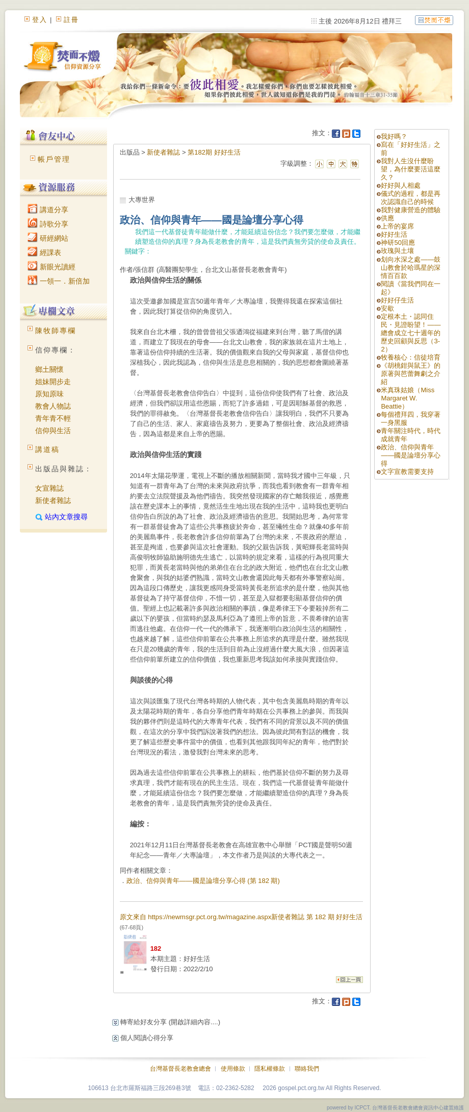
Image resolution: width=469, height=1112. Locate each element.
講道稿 (47, 449)
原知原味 (49, 394)
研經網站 (48, 238)
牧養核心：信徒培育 (410, 357)
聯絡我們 (307, 1068)
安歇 (387, 308)
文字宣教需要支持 (407, 471)
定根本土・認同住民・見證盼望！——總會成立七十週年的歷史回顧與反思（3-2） (410, 333)
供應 (387, 218)
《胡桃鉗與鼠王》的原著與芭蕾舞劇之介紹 (410, 374)
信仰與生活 (53, 430)
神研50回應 (397, 242)
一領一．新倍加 (59, 281)
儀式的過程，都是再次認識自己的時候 (410, 198)
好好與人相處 (401, 185)
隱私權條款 (269, 1068)
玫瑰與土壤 (397, 251)
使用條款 (233, 1068)
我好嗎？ (394, 136)
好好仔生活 (397, 300)
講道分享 (48, 210)
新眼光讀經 (51, 267)
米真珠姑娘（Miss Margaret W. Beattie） (407, 398)
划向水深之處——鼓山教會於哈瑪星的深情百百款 (410, 268)
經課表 (44, 252)
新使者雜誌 (53, 500)
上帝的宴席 (397, 226)
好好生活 (394, 234)
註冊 (71, 19)
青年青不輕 (53, 418)
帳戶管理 (54, 159)
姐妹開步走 (53, 381)
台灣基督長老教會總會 (180, 1068)
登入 (39, 19)
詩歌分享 (48, 224)
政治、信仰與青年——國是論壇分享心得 (410, 455)
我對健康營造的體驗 (410, 210)
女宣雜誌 (49, 488)
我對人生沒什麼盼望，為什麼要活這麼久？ (410, 169)
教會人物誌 (53, 406)
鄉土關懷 (49, 369)
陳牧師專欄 (55, 330)
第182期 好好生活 (214, 152)
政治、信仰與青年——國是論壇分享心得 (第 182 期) (203, 880)
